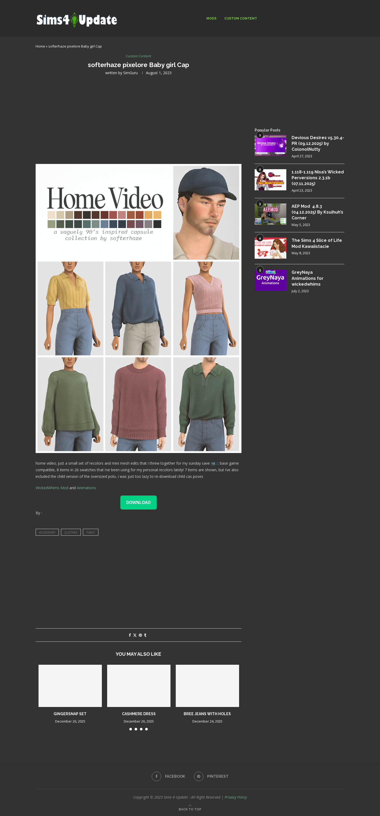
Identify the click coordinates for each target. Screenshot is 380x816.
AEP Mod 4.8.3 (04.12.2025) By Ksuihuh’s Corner (317, 212)
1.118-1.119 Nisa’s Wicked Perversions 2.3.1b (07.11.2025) (318, 177)
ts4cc (90, 532)
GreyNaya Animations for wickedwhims (308, 278)
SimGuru (130, 72)
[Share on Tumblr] (145, 635)
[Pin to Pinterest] (140, 635)
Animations (86, 487)
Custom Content (240, 18)
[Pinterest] (211, 776)
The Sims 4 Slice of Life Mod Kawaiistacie (317, 243)
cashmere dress (139, 714)
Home (40, 46)
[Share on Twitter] (135, 635)
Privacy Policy (236, 797)
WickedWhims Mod (52, 487)
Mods (211, 18)
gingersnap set (70, 714)
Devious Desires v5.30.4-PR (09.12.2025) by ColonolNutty (318, 143)
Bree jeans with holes (207, 714)
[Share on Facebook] (130, 635)
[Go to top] (190, 809)
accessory (47, 532)
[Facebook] (168, 776)
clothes (70, 532)
